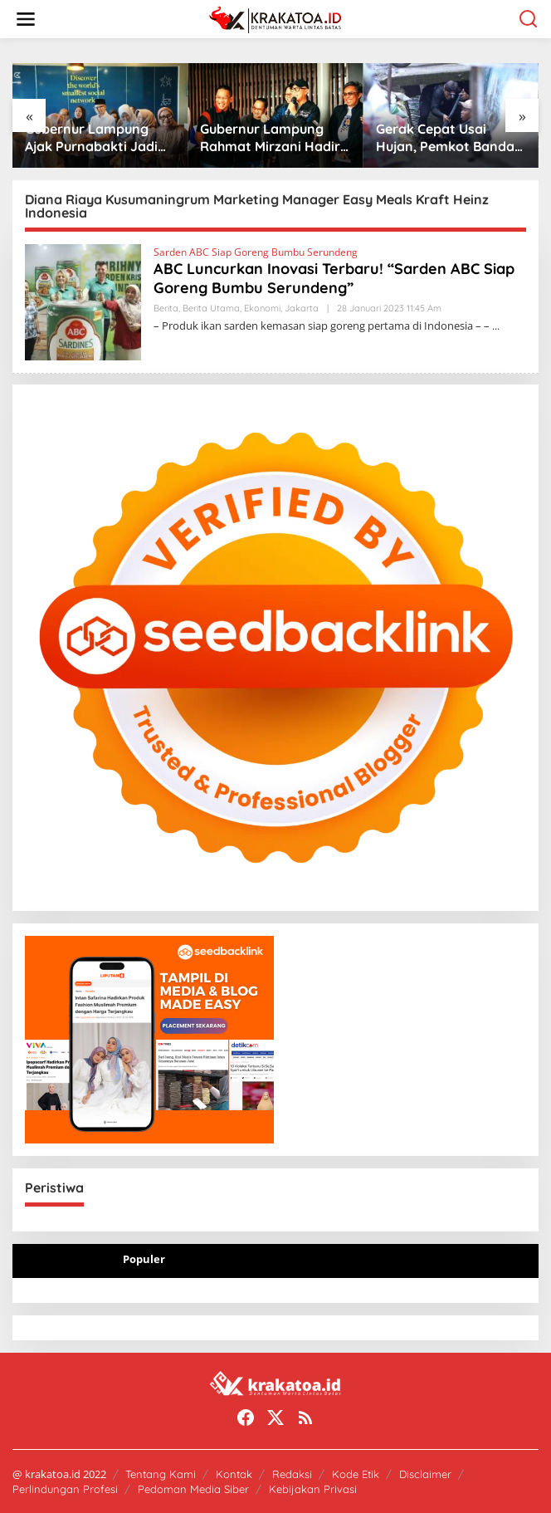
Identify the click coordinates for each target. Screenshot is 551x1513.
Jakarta (302, 308)
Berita (166, 308)
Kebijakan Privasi (313, 1489)
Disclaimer (425, 1474)
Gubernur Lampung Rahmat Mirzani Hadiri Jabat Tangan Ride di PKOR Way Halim (298, 137)
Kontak (234, 1474)
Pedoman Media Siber (193, 1489)
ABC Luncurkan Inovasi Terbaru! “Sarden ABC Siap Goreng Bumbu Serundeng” (334, 278)
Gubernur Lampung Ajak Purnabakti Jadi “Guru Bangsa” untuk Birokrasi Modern (117, 137)
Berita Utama (211, 308)
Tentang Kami (160, 1474)
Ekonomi (262, 308)
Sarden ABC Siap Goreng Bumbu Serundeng (256, 252)
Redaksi (292, 1474)
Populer (144, 1258)
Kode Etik (355, 1474)
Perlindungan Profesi (65, 1489)
